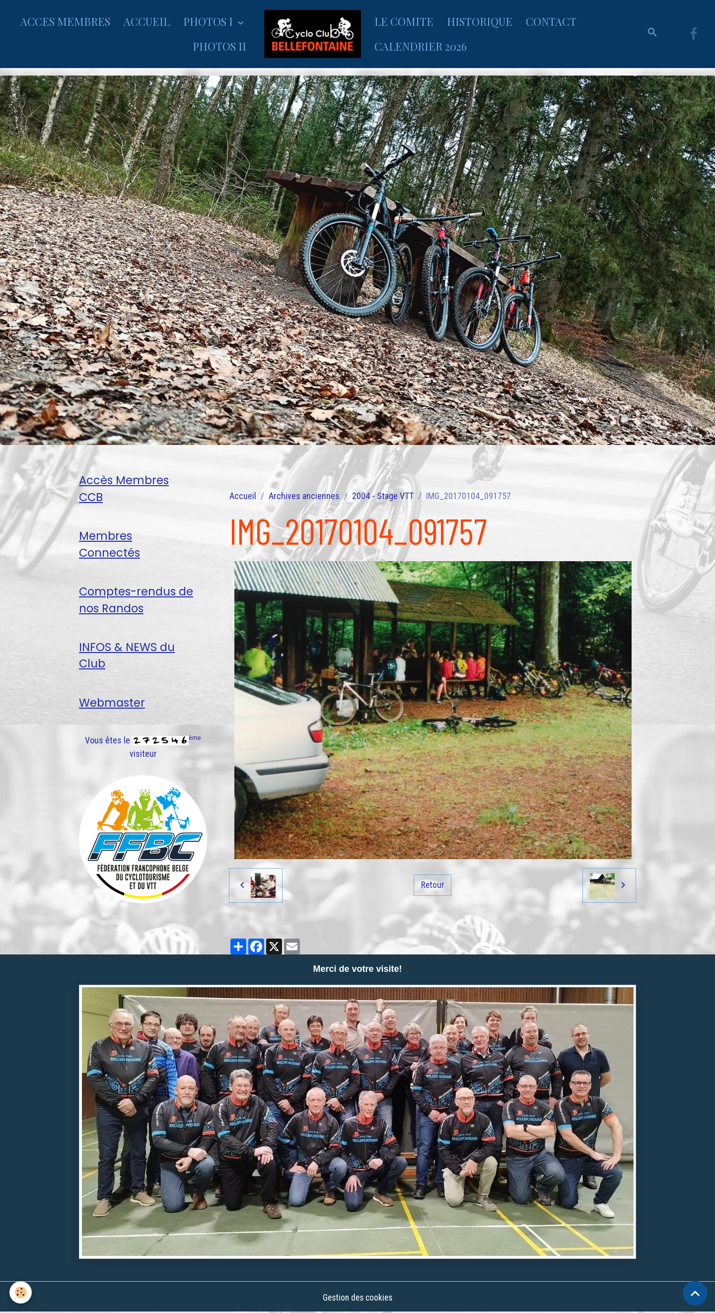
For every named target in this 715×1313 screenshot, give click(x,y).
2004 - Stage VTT (383, 496)
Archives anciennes (304, 496)
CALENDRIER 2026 (420, 46)
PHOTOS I (209, 21)
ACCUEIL (147, 21)
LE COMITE (403, 21)
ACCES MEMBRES (65, 21)
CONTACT (551, 21)
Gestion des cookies (357, 1297)
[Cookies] (21, 1292)
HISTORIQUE (479, 21)
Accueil (242, 496)
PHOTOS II (219, 46)
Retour (432, 884)
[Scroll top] (695, 1293)
